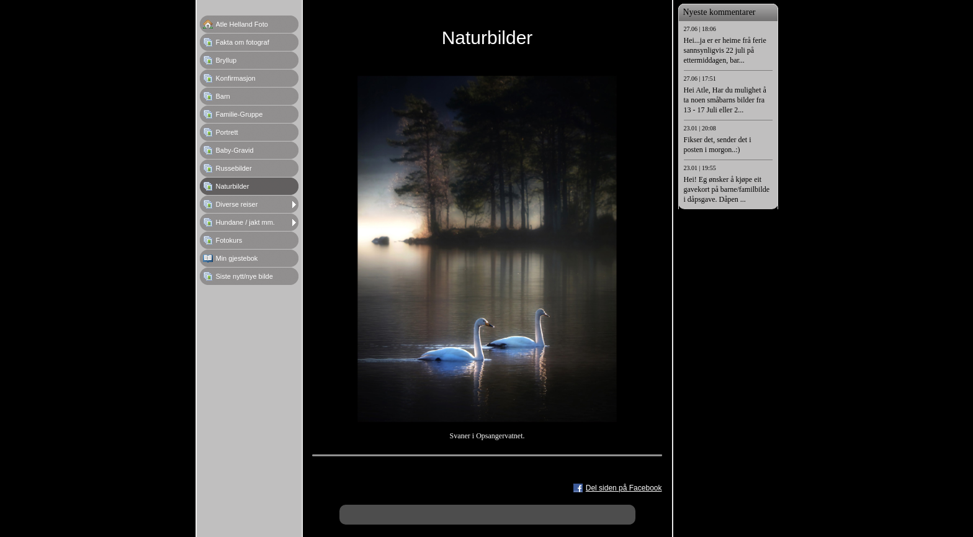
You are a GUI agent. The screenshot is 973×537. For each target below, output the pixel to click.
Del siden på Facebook (624, 488)
